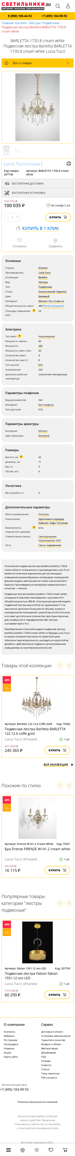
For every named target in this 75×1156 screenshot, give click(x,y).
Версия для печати (69, 163)
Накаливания (46, 336)
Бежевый (44, 296)
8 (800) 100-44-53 (20, 16)
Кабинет (43, 523)
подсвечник (54, 545)
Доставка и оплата (52, 1031)
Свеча (42, 545)
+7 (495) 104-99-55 (54, 16)
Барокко (62, 291)
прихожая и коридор (51, 519)
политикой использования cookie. (38, 1128)
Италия (34, 164)
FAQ (43, 1056)
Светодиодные (47, 536)
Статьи (45, 1069)
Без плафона (56, 301)
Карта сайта (11, 1056)
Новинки (9, 1048)
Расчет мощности (53, 306)
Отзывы (46, 1061)
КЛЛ (58, 540)
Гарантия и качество (53, 1040)
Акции (7, 1052)
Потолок (43, 514)
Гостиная (62, 523)
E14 (40, 365)
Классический (46, 291)
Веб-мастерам (49, 1048)
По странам (10, 1040)
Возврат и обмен (51, 1044)
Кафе (53, 523)
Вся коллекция (58, 764)
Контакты (9, 1031)
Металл (42, 301)
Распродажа (11, 1044)
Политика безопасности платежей (37, 1102)
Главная (7, 23)
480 (40, 346)
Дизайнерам (48, 1052)
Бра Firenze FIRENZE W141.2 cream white (37, 849)
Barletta (42, 277)
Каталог (21, 23)
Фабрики (9, 1036)
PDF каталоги (49, 1077)
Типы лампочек (50, 1073)
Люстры (35, 23)
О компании (14, 1024)
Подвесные (50, 23)
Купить (58, 217)
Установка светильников (55, 1036)
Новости (46, 1065)
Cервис (47, 1024)
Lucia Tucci (14, 163)
